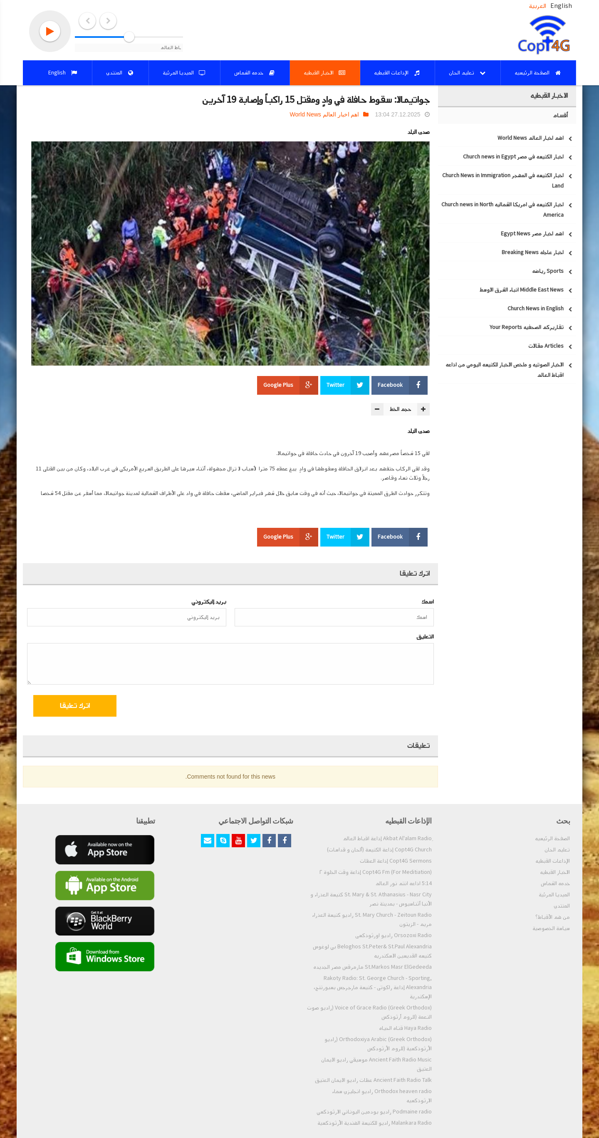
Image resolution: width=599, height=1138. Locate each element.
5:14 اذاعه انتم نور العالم (403, 883)
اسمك (427, 602)
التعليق (425, 637)
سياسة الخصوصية (551, 928)
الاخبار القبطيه (555, 872)
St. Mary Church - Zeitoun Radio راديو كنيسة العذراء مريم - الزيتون (372, 919)
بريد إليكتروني (208, 602)
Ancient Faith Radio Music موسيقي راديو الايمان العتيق (376, 1064)
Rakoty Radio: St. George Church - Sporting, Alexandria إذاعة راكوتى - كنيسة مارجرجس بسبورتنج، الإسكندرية (373, 987)
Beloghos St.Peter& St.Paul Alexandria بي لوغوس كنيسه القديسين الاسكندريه (372, 951)
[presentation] (366, 707)
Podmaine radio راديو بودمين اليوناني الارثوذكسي (374, 1112)
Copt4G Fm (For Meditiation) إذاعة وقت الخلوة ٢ (375, 872)
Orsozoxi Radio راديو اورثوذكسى (393, 935)
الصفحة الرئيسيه (552, 838)
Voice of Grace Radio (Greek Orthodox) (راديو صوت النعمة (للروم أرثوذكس (369, 1012)
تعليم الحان (557, 850)
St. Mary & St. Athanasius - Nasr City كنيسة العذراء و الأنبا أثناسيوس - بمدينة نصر (371, 899)
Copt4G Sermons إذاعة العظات (396, 861)
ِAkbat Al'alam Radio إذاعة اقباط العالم (387, 838)
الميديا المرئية (554, 894)
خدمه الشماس (555, 883)
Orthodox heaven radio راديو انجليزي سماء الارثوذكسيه (382, 1096)
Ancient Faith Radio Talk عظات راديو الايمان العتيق (373, 1080)
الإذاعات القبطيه (552, 861)
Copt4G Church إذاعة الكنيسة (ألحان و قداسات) (379, 850)
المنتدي (562, 906)
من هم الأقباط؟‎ (552, 917)
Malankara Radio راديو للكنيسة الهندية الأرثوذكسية (374, 1123)
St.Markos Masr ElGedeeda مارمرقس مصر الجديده (372, 967)
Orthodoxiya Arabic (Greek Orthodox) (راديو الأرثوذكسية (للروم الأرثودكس (378, 1044)
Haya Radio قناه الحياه (405, 1028)
